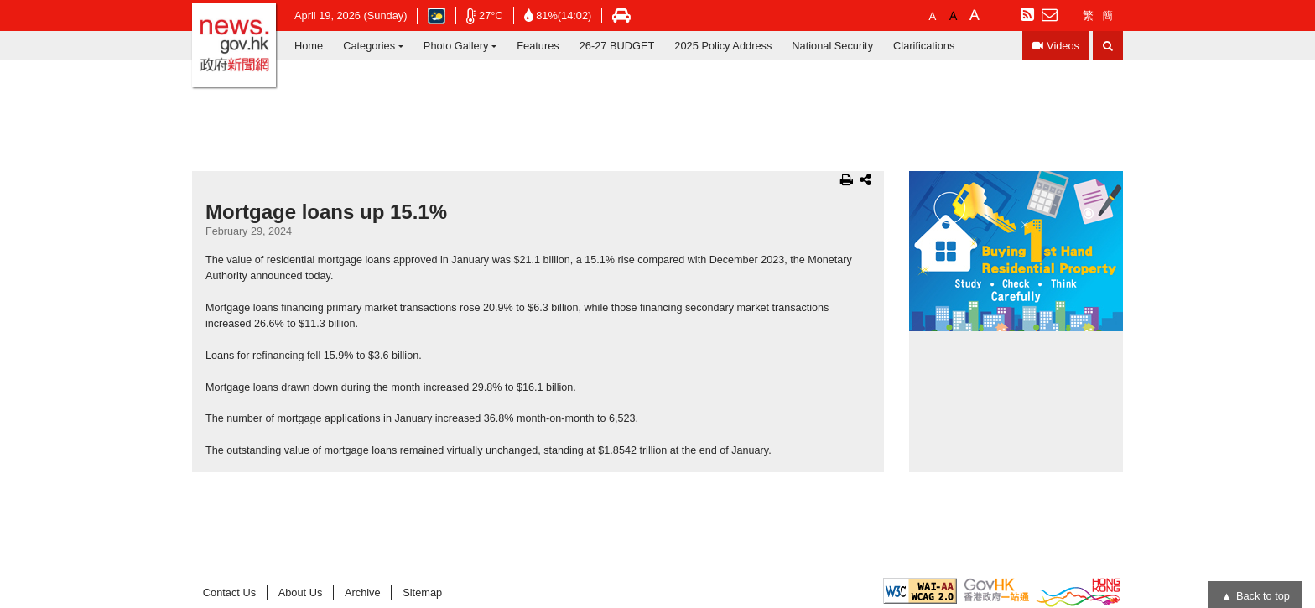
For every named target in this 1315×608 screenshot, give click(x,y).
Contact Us (229, 592)
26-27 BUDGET (617, 45)
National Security (832, 45)
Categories (369, 45)
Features (538, 45)
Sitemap (422, 592)
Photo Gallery (456, 45)
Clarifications (923, 45)
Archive (363, 592)
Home (308, 45)
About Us (300, 592)
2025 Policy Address (723, 45)
